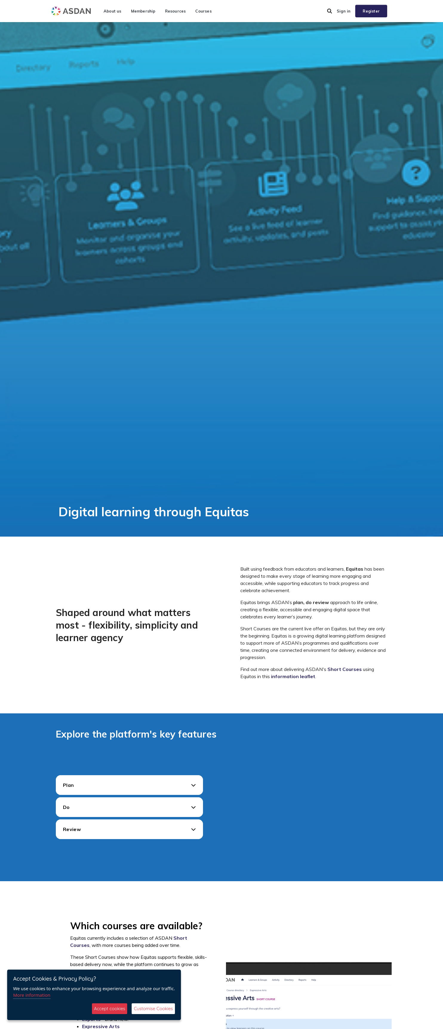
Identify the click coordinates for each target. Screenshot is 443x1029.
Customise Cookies (153, 1008)
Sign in (343, 11)
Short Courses (344, 669)
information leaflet (293, 676)
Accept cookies (109, 1008)
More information (31, 995)
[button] (329, 11)
